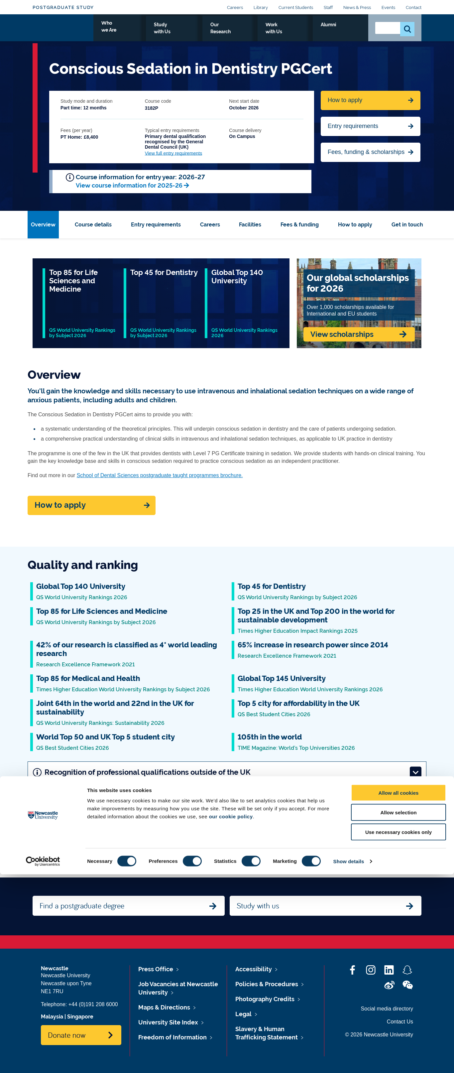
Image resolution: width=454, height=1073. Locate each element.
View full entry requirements (173, 153)
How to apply (355, 224)
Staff (328, 7)
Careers (235, 7)
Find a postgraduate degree (82, 905)
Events (388, 7)
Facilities (250, 224)
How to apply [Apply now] (60, 505)
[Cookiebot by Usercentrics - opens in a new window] (43, 1060)
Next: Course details (361, 833)
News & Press (357, 7)
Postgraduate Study (63, 7)
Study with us (258, 905)
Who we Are (176, 32)
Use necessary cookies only (398, 1030)
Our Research (266, 32)
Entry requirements (353, 126)
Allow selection (398, 1011)
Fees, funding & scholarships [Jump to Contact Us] (366, 152)
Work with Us (311, 32)
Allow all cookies (399, 991)
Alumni (348, 32)
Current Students (296, 7)
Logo (63, 31)
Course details (93, 224)
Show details (348, 1060)
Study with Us (220, 32)
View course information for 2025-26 (129, 185)
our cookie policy (231, 1015)
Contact (413, 7)
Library (261, 7)
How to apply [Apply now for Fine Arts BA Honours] (345, 100)
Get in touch (407, 224)
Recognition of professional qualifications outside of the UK (227, 772)
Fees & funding (300, 224)
